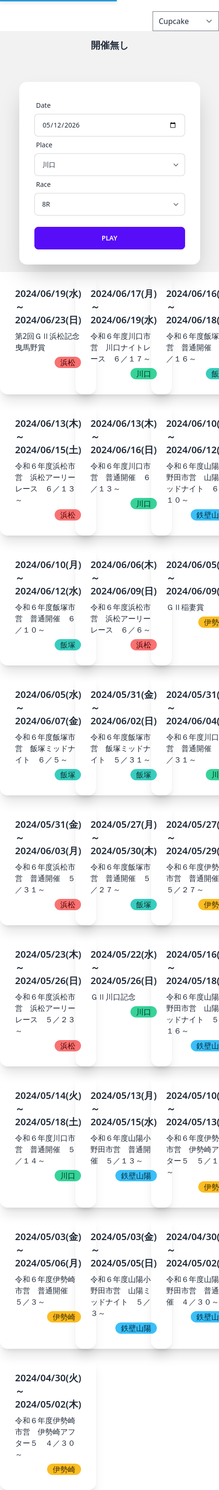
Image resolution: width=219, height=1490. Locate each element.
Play (109, 237)
